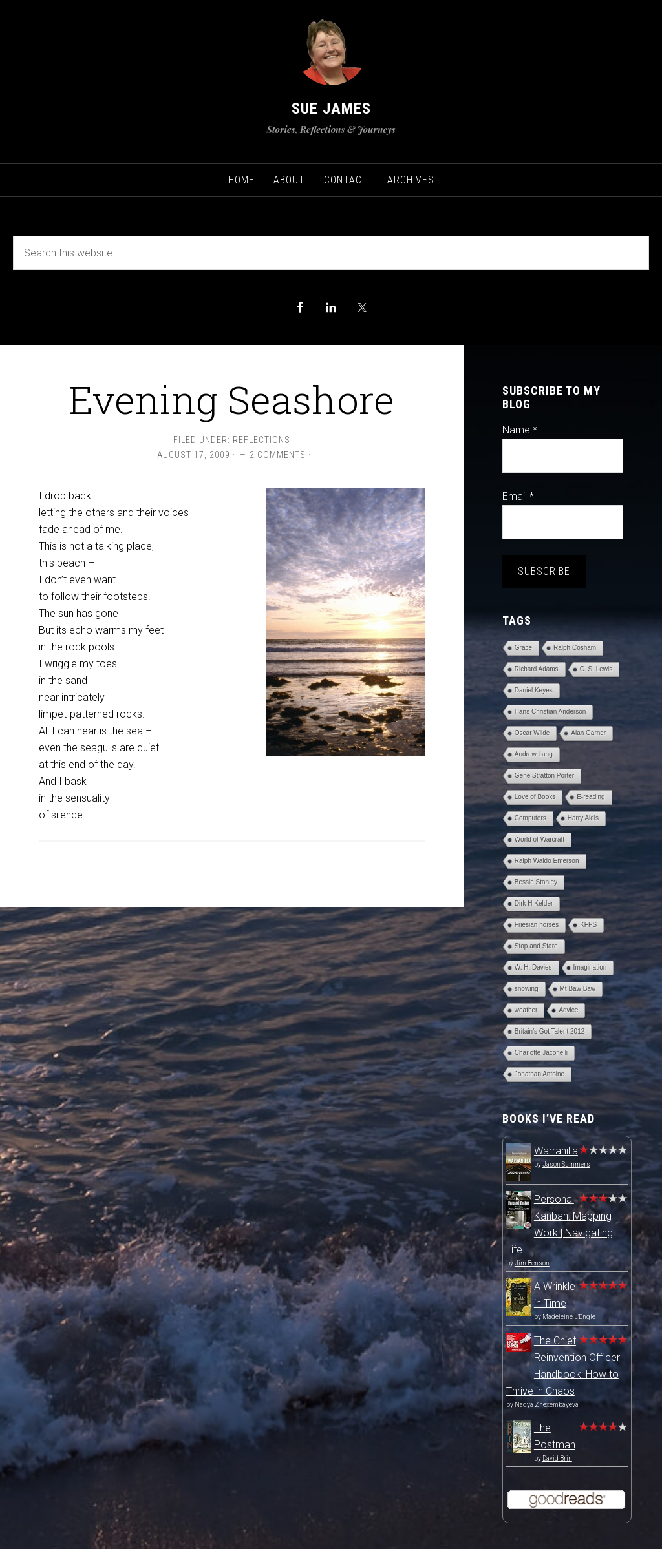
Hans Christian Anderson (550, 711)
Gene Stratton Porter (544, 775)
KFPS (588, 924)
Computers (530, 818)
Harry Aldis (583, 818)
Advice (568, 1010)
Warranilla (556, 1151)
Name (519, 430)
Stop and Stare (536, 946)
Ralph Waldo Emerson (547, 860)
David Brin (557, 1458)
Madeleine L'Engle (568, 1316)
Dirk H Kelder (534, 903)
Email (518, 496)
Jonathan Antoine (539, 1073)
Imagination (590, 967)
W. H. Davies (533, 967)
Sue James (331, 108)
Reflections (261, 440)
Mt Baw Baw (578, 988)
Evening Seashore (231, 398)
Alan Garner (588, 732)
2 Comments (278, 455)
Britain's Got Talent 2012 (549, 1031)
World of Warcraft (539, 839)
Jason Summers (566, 1164)
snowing (527, 988)
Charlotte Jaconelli (541, 1052)
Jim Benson (532, 1263)
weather (526, 1010)
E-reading (590, 796)
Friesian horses (537, 924)
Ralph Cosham (574, 647)
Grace (523, 647)
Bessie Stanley (536, 882)
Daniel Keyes (534, 690)
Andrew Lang (534, 754)
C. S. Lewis (596, 668)
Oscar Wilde (532, 732)
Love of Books (535, 796)
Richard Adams (537, 668)
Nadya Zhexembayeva (547, 1404)
